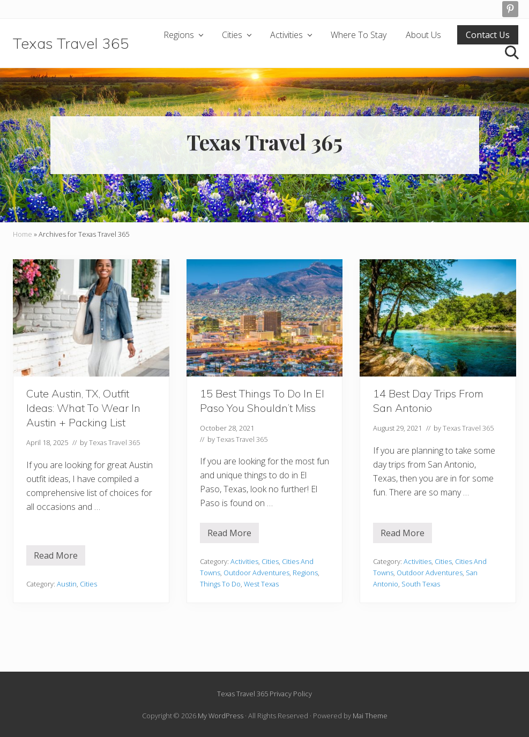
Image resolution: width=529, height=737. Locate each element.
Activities (244, 561)
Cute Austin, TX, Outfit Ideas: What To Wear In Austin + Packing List (83, 408)
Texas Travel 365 (71, 43)
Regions (305, 572)
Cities (88, 584)
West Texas (261, 584)
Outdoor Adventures (256, 572)
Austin (67, 584)
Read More (56, 558)
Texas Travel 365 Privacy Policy (264, 693)
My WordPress (220, 715)
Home (22, 234)
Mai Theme (370, 715)
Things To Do (220, 584)
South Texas (420, 584)
